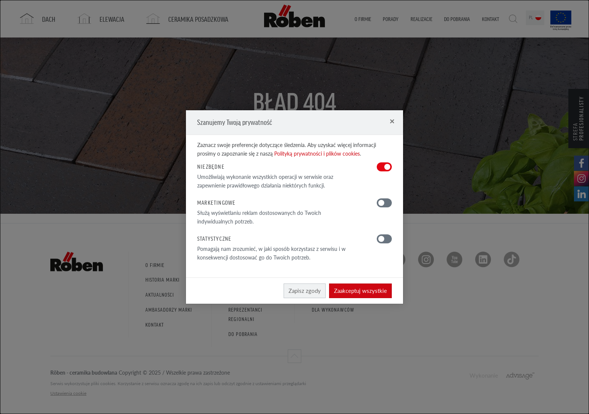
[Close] (392, 121)
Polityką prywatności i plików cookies (317, 153)
